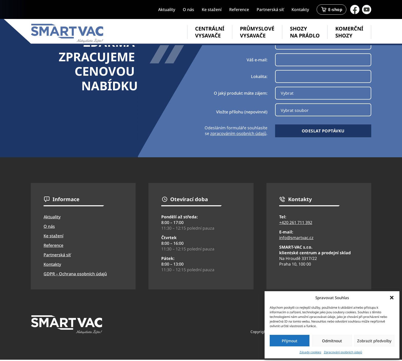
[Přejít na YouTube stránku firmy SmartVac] (366, 9)
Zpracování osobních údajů (343, 352)
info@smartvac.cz (296, 237)
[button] (391, 297)
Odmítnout (332, 340)
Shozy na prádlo (305, 32)
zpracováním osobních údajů (238, 133)
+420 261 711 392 (295, 222)
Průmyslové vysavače (257, 32)
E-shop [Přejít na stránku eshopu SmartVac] (331, 9)
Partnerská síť (270, 9)
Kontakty (300, 9)
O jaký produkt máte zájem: (240, 93)
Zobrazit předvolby (374, 340)
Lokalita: (259, 76)
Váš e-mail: (257, 60)
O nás (188, 9)
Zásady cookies (310, 352)
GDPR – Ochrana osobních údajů (75, 274)
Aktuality (166, 9)
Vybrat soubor (295, 110)
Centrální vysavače (209, 32)
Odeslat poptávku (323, 131)
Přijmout (289, 340)
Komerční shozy (349, 32)
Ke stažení (212, 9)
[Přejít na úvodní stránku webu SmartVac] (67, 33)
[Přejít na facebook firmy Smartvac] (354, 9)
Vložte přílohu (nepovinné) (241, 112)
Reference (239, 9)
